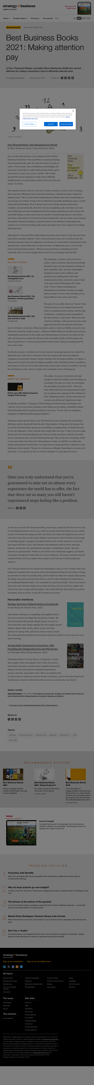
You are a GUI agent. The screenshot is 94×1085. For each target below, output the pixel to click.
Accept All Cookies (66, 124)
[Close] (73, 111)
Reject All (51, 124)
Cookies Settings (29, 124)
